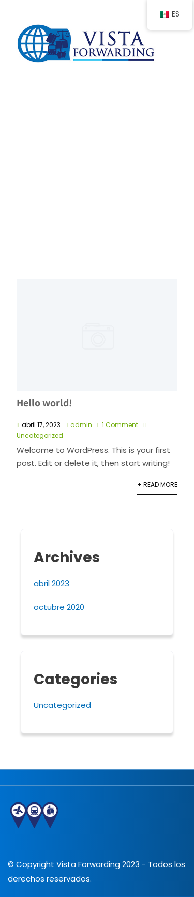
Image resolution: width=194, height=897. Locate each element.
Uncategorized (40, 435)
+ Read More (157, 484)
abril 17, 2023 (41, 424)
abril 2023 (51, 583)
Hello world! (44, 403)
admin (81, 424)
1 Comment (120, 424)
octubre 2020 (59, 607)
